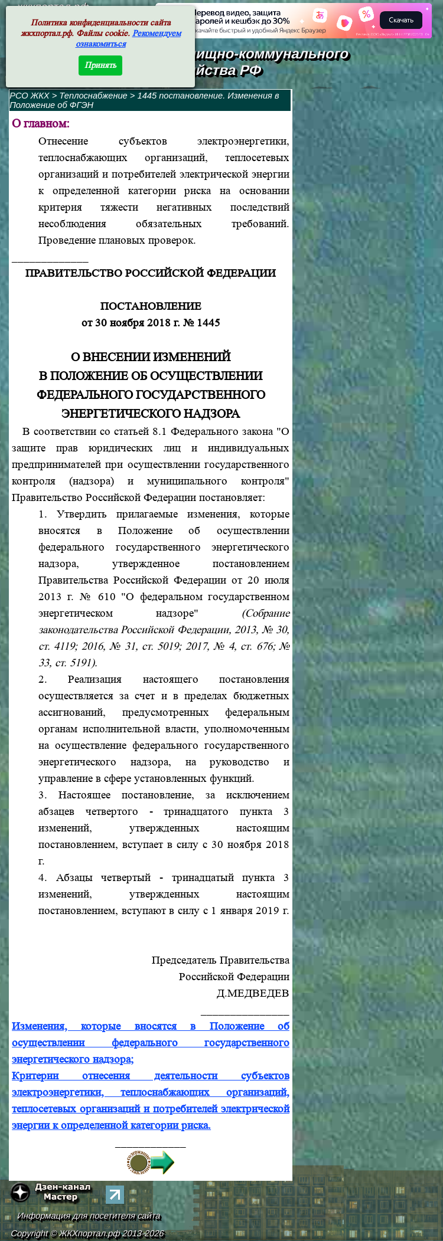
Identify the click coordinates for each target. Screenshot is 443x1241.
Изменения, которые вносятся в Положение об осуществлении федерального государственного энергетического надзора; (150, 1043)
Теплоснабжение (94, 95)
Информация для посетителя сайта (89, 1215)
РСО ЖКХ (29, 95)
